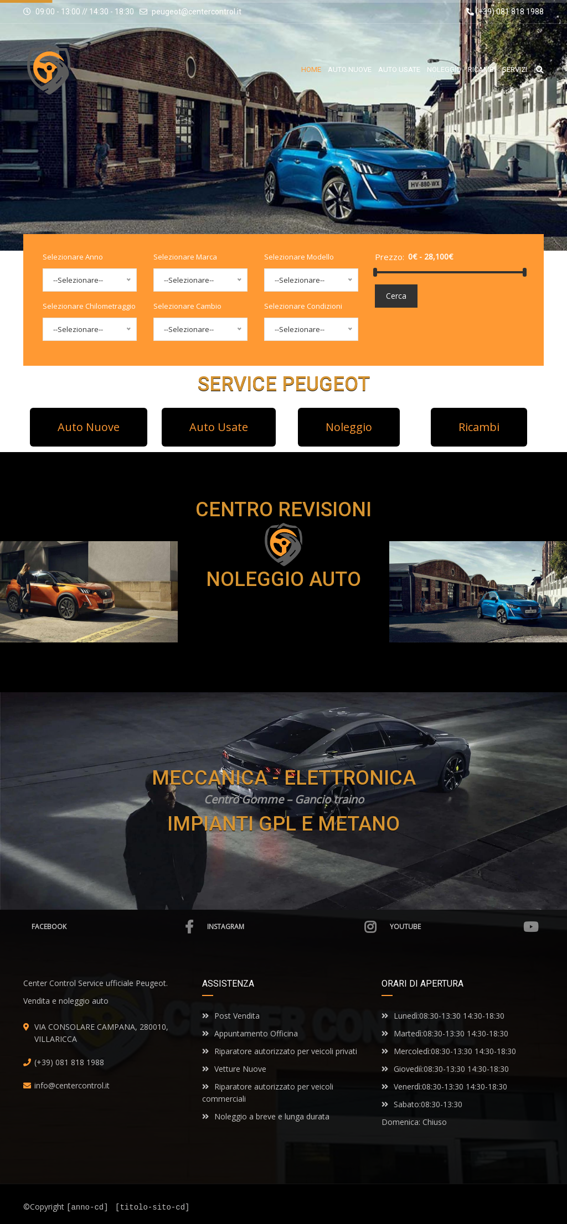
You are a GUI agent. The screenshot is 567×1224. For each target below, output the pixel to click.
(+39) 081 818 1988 (505, 11)
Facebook (112, 926)
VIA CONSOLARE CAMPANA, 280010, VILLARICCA (101, 1032)
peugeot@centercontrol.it (196, 11)
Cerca (396, 296)
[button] (88, 427)
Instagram (291, 926)
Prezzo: (389, 256)
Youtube (464, 926)
